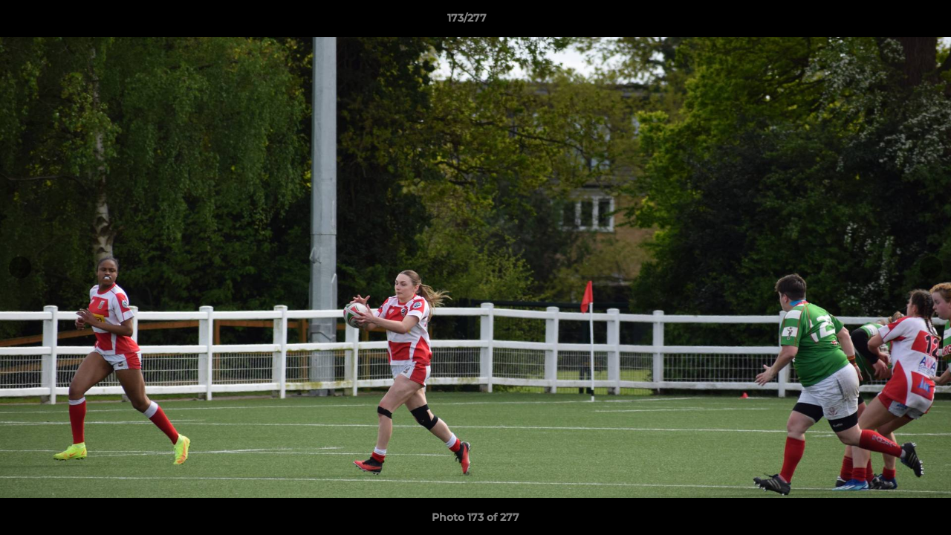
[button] (889, 21)
